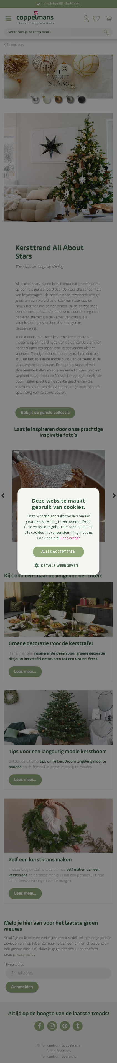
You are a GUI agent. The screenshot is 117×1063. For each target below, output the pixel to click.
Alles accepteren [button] (58, 551)
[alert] (58, 531)
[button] (58, 565)
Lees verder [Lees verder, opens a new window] (70, 538)
